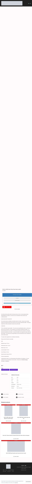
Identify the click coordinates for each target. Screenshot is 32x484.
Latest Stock (4, 471)
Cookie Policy (16, 482)
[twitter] (23, 465)
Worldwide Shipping (25, 359)
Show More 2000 (5, 369)
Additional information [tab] (4, 374)
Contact (13, 471)
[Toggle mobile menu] (30, 3)
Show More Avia (14, 369)
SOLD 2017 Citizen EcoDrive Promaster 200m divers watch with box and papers (16, 435)
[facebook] (22, 465)
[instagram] (24, 465)
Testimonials (9, 471)
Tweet (2, 368)
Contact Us (7, 361)
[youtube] (25, 465)
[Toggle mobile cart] (28, 3)
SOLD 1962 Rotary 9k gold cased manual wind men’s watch (16, 453)
